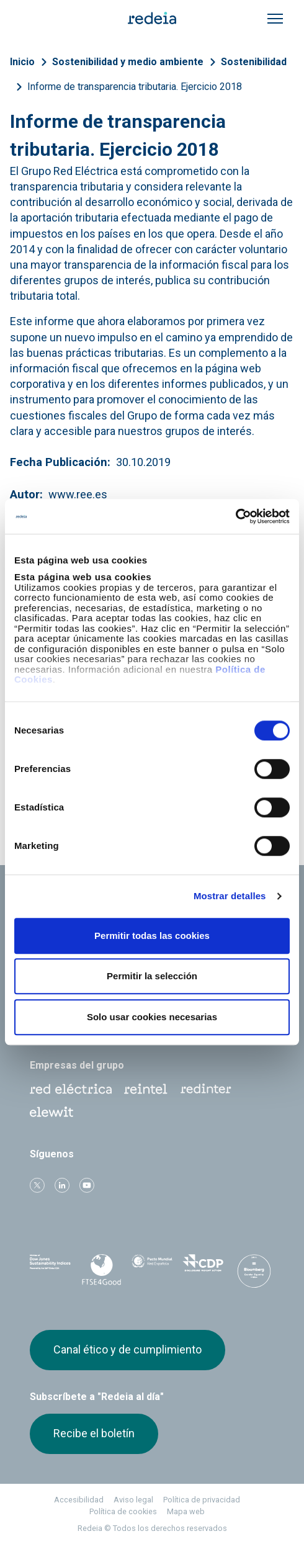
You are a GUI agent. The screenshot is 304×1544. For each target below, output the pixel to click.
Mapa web (186, 1511)
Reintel (146, 1089)
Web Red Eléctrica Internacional (206, 1089)
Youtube (86, 1185)
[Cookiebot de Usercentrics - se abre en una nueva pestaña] (235, 516)
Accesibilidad (79, 1499)
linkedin (62, 1185)
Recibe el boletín (94, 1433)
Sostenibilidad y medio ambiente (127, 62)
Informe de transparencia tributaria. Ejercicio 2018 (134, 86)
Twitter (37, 1185)
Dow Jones (50, 1267)
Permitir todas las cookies (152, 935)
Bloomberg (253, 1271)
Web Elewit (51, 1112)
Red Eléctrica (71, 1089)
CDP (202, 1267)
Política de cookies (123, 1511)
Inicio (22, 62)
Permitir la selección (152, 976)
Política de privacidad (201, 1499)
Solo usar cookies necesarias (152, 1017)
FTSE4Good (101, 1269)
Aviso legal (133, 1499)
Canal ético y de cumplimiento (127, 1349)
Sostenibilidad (254, 62)
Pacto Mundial (152, 1267)
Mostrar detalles (230, 896)
